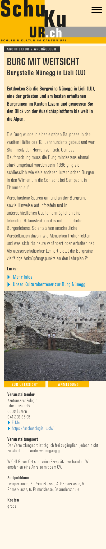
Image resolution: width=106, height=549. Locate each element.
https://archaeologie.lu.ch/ (33, 428)
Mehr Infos (22, 277)
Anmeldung (68, 385)
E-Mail (17, 422)
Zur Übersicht (25, 385)
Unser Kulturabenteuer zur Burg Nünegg (49, 284)
